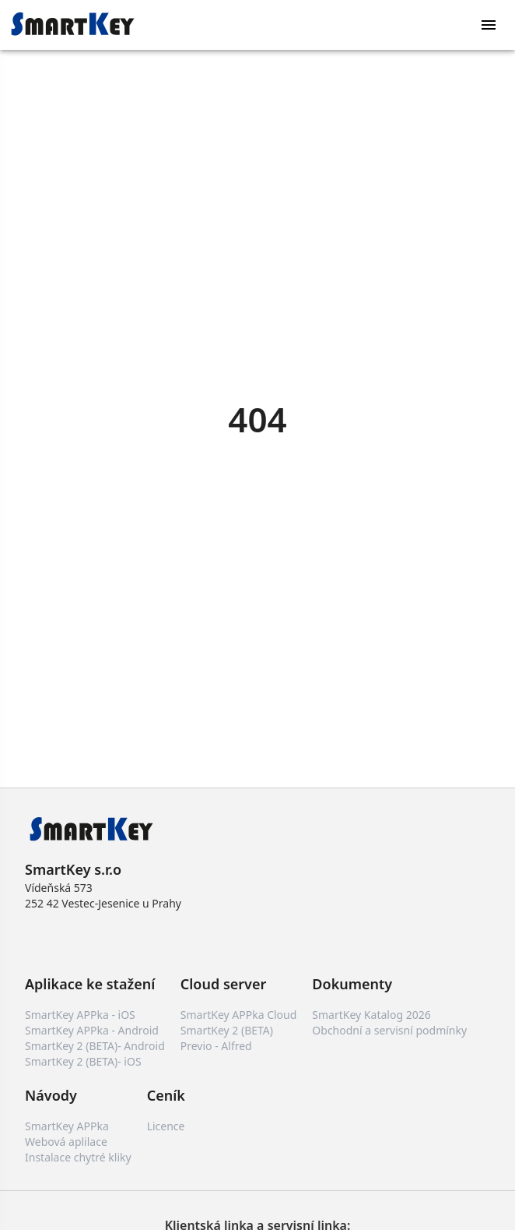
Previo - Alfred (216, 1045)
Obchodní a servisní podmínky (389, 1030)
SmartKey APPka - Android (92, 1030)
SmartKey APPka (67, 1126)
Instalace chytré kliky (78, 1157)
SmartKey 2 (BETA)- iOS (83, 1061)
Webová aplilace (66, 1141)
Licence (166, 1126)
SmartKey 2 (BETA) (226, 1030)
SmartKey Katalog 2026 (371, 1014)
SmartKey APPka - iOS (80, 1014)
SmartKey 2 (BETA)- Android (95, 1045)
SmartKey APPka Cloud (238, 1014)
